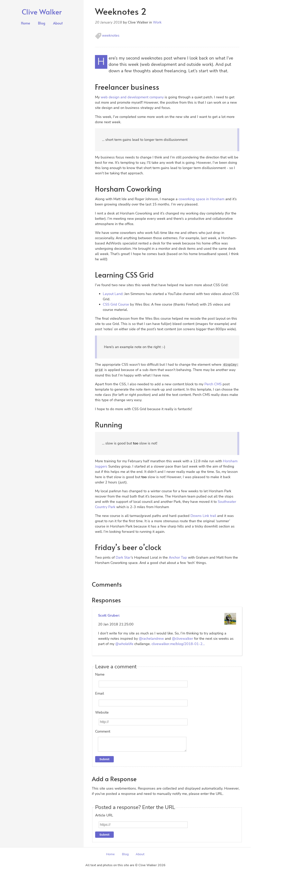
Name (100, 674)
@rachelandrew (151, 638)
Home (25, 23)
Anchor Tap (178, 557)
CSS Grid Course (116, 304)
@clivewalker (182, 638)
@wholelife (124, 643)
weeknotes (110, 35)
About (58, 23)
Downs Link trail (203, 515)
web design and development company (132, 97)
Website (102, 712)
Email (99, 693)
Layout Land (113, 293)
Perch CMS (213, 384)
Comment (102, 731)
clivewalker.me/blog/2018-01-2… (178, 643)
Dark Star (123, 557)
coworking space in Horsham (201, 199)
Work (157, 22)
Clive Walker (42, 11)
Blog (41, 23)
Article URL (104, 818)
